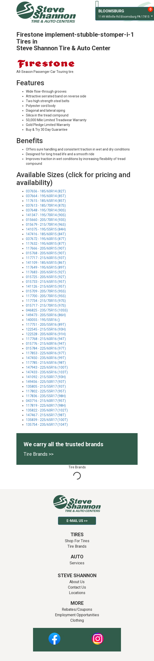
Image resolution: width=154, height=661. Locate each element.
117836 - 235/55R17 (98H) (46, 396)
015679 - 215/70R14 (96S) (46, 224)
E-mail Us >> (77, 521)
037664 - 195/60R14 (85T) (46, 196)
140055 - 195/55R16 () (43, 320)
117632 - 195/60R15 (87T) (46, 243)
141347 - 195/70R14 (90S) (46, 215)
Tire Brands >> (38, 454)
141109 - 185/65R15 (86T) (46, 263)
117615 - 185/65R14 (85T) (46, 201)
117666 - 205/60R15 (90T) (46, 248)
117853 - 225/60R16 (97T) (46, 353)
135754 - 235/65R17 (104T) (47, 424)
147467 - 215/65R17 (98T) (46, 415)
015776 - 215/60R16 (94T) (46, 344)
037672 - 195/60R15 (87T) (46, 239)
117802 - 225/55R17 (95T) (46, 391)
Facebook (54, 636)
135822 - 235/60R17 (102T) (47, 410)
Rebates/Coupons (77, 609)
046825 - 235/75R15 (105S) (47, 310)
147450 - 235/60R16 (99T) (46, 358)
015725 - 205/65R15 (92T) (46, 277)
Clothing (77, 620)
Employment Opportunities (77, 615)
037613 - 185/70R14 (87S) (46, 205)
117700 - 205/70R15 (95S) (46, 296)
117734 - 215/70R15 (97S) (46, 301)
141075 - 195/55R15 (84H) (46, 229)
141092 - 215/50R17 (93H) (46, 377)
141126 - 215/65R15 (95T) (46, 286)
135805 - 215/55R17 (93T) (46, 386)
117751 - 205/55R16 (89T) (46, 324)
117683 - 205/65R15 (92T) (46, 272)
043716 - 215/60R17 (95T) (46, 401)
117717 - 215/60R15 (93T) (46, 258)
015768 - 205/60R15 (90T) (46, 253)
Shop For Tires (77, 541)
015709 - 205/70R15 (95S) (46, 291)
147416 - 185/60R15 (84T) (46, 234)
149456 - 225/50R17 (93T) (46, 382)
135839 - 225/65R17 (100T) (47, 420)
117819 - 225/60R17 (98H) (46, 405)
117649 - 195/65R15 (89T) (46, 267)
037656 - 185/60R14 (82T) (46, 191)
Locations (77, 593)
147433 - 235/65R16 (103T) (47, 372)
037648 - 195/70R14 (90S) (46, 210)
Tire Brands (77, 546)
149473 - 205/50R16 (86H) (46, 315)
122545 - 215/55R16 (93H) (46, 329)
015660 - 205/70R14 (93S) (46, 220)
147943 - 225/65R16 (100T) (47, 367)
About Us (77, 582)
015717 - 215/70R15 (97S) (46, 305)
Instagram (97, 636)
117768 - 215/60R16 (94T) (46, 339)
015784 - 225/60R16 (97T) (46, 348)
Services (77, 563)
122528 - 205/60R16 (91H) (46, 334)
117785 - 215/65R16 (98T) (46, 363)
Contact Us (77, 587)
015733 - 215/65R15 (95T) (46, 282)
